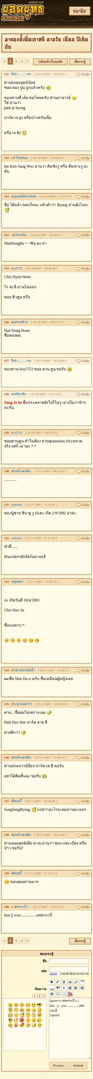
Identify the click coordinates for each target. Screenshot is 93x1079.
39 (7, 873)
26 (7, 322)
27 (7, 360)
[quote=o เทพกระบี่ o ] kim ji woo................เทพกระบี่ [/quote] (70, 1028)
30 (7, 471)
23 (7, 196)
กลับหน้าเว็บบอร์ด (50, 62)
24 (7, 235)
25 (7, 268)
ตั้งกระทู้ (80, 62)
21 (7, 74)
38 (7, 835)
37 (7, 801)
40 (7, 907)
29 (7, 432)
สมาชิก (79, 11)
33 (7, 581)
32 (7, 538)
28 (7, 394)
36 (7, 757)
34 (7, 670)
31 (7, 504)
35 (7, 704)
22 (7, 158)
